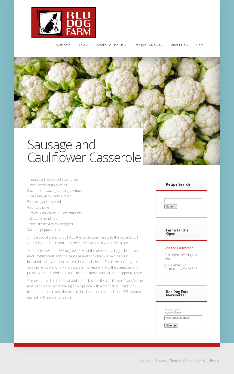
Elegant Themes (169, 360)
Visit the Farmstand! (179, 248)
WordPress (211, 360)
